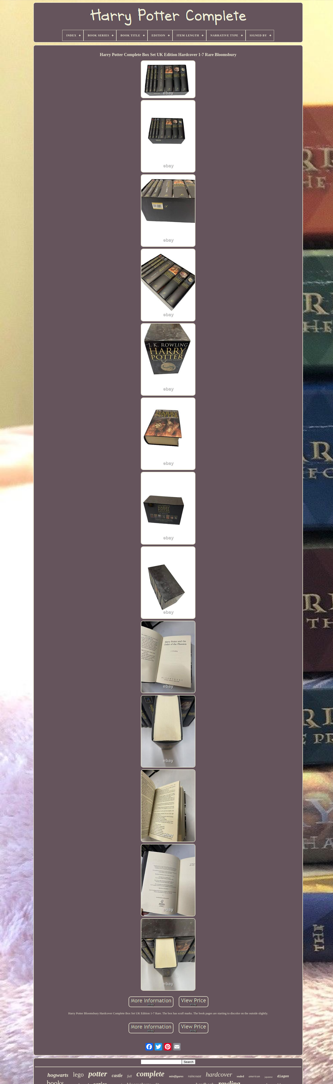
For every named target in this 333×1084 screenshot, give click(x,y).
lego (78, 1074)
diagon (283, 1076)
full (129, 1076)
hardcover (219, 1074)
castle (117, 1075)
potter (97, 1073)
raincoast (194, 1076)
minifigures (176, 1076)
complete (150, 1074)
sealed (240, 1076)
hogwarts (57, 1075)
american (254, 1076)
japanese (268, 1077)
